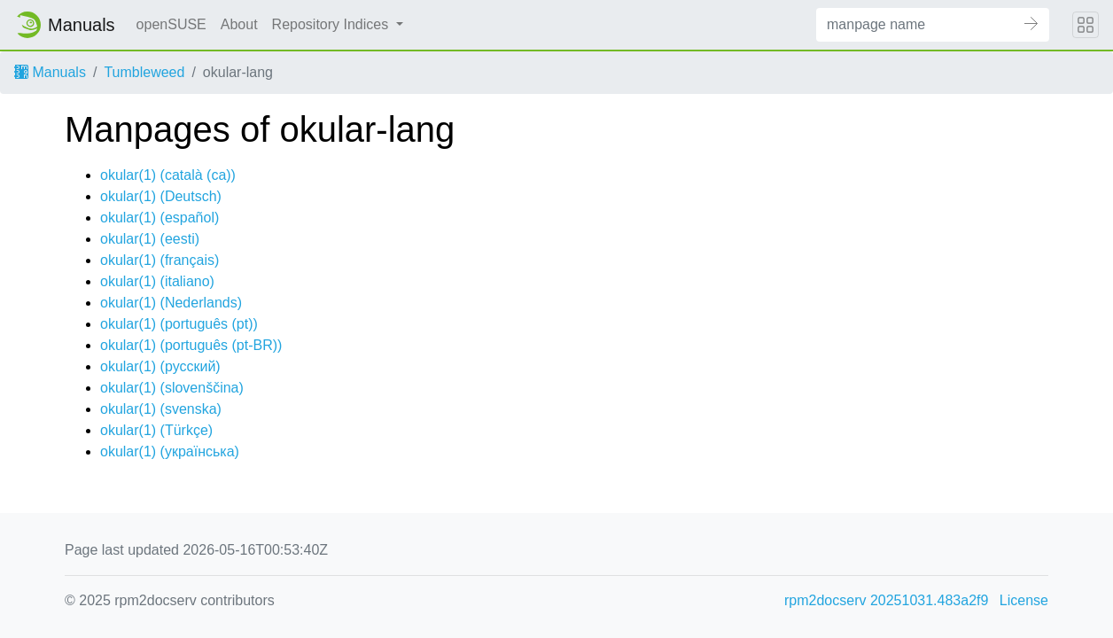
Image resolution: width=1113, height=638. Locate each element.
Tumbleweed (144, 72)
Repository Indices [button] (332, 24)
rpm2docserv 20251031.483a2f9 (886, 600)
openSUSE (171, 24)
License (1024, 600)
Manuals (50, 72)
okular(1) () (168, 175)
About (239, 24)
